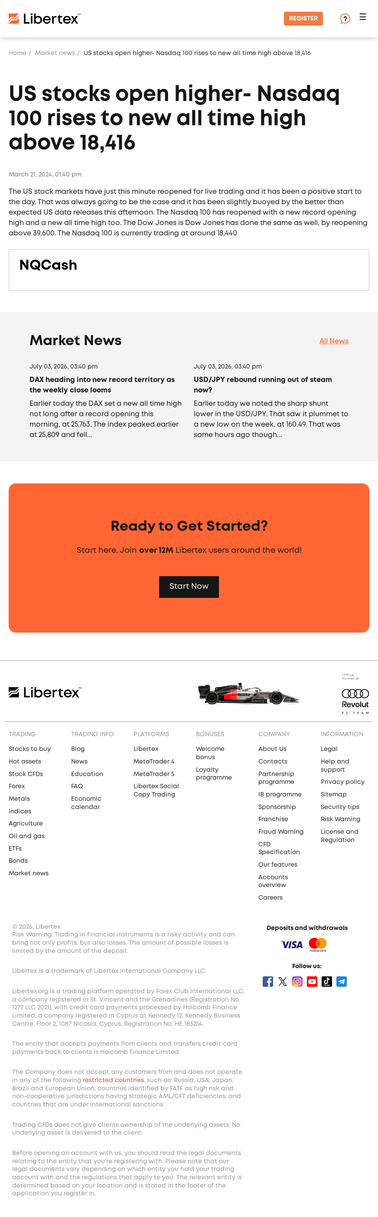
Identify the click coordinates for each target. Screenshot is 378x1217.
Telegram (341, 981)
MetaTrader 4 (154, 761)
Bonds (18, 861)
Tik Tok (327, 981)
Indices (20, 811)
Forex (17, 786)
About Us (272, 749)
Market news (55, 53)
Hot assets (25, 761)
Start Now (189, 586)
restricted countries (113, 1080)
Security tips (340, 807)
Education (87, 774)
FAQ (77, 786)
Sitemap (334, 794)
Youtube (312, 981)
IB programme (280, 794)
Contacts (272, 761)
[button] (364, 19)
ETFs (15, 849)
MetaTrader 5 (154, 774)
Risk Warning (340, 819)
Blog (78, 749)
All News (334, 341)
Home (17, 53)
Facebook (268, 981)
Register (303, 18)
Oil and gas (27, 836)
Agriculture (26, 823)
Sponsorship (277, 807)
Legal (329, 749)
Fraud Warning (280, 832)
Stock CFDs (26, 774)
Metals (19, 799)
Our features (277, 865)
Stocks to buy (30, 749)
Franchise (273, 819)
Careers (270, 898)
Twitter (282, 981)
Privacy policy (343, 782)
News (79, 761)
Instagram (297, 981)
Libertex (146, 749)
